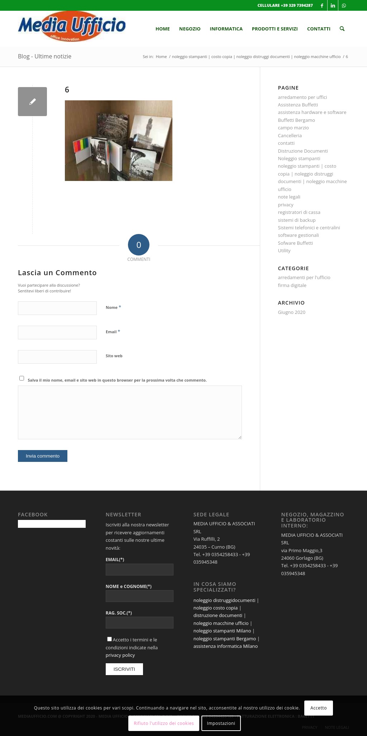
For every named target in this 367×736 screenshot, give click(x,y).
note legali (289, 196)
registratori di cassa (299, 212)
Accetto (318, 708)
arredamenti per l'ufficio (304, 277)
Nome (113, 307)
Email (113, 331)
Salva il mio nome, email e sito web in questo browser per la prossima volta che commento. (117, 380)
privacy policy (120, 655)
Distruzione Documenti (303, 151)
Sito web (114, 355)
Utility (284, 250)
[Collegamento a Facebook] (322, 5)
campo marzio (293, 127)
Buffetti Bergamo (296, 120)
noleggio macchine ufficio (221, 623)
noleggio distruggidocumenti (225, 600)
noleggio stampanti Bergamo (225, 638)
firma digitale (292, 285)
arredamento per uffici (302, 97)
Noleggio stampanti (299, 158)
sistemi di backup (297, 220)
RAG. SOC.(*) (119, 613)
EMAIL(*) (115, 559)
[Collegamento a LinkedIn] (333, 5)
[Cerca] (342, 29)
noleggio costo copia (216, 607)
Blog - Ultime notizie (44, 56)
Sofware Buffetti (295, 243)
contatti (286, 143)
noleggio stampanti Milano (222, 630)
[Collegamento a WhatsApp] (343, 5)
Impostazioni (221, 723)
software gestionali (298, 235)
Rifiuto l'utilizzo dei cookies (164, 723)
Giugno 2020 (292, 312)
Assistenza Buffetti (298, 104)
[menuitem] (163, 29)
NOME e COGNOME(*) (129, 586)
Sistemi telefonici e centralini (309, 227)
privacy (286, 204)
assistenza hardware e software (312, 112)
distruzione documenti (218, 615)
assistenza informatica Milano (226, 646)
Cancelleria (290, 135)
